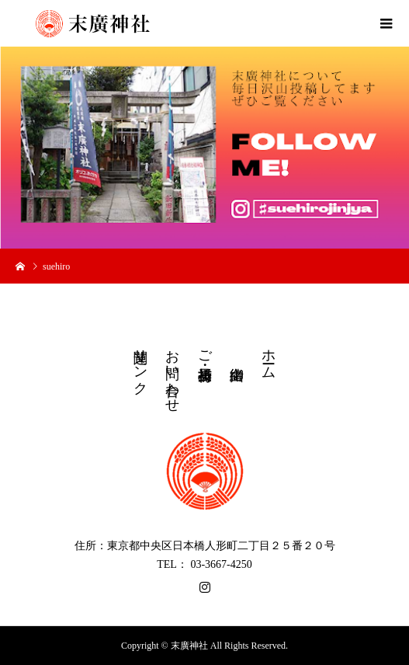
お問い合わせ (172, 373)
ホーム (268, 356)
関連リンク (140, 364)
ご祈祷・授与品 (205, 349)
